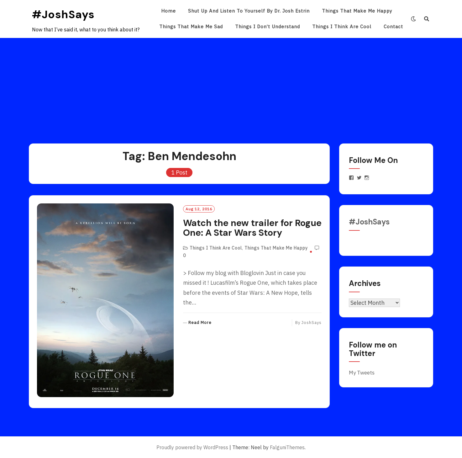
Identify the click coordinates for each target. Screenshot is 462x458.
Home (168, 11)
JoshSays (312, 322)
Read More (200, 323)
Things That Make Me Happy (357, 11)
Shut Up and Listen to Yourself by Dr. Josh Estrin (249, 11)
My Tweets (362, 372)
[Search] (426, 19)
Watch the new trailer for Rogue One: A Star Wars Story (252, 228)
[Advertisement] (231, 85)
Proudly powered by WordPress (192, 447)
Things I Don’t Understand (267, 27)
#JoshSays (63, 14)
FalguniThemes (287, 447)
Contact (393, 27)
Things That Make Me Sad (191, 27)
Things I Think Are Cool (341, 27)
